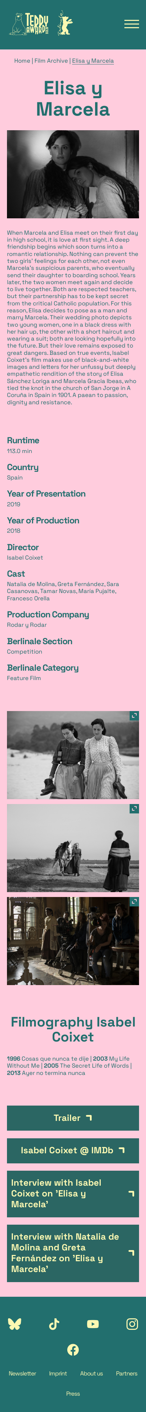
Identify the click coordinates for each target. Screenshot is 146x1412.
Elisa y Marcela (93, 60)
